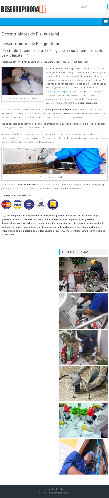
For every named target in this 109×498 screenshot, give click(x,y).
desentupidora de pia (56, 91)
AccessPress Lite (63, 492)
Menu (105, 21)
